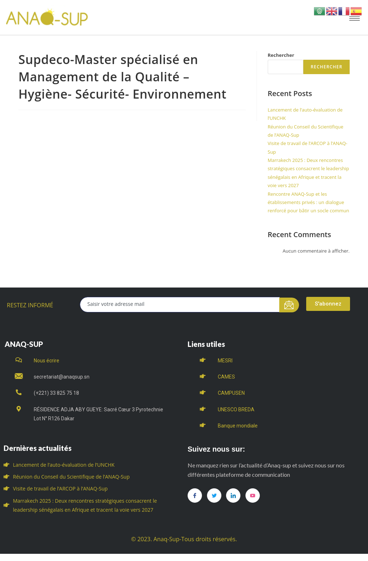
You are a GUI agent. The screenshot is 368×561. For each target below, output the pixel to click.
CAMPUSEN (231, 393)
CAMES (226, 377)
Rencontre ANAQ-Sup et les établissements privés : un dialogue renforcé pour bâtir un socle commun (308, 202)
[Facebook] (195, 495)
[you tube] (252, 495)
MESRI (225, 360)
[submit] (289, 305)
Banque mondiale (238, 426)
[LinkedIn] (233, 495)
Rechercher (281, 55)
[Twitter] (214, 495)
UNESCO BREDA (236, 409)
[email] (180, 304)
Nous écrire (46, 360)
